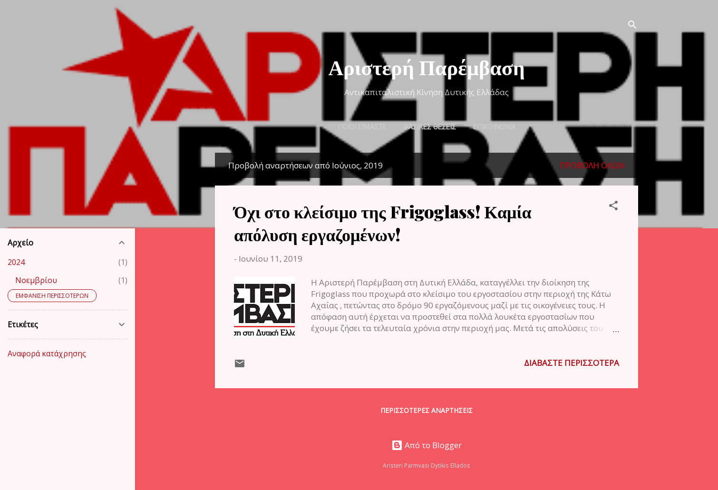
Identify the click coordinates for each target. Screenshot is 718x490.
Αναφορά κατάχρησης (47, 353)
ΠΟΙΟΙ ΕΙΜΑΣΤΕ (362, 127)
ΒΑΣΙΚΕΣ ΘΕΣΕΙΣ (430, 127)
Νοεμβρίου (36, 280)
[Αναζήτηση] (632, 25)
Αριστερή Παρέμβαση (426, 66)
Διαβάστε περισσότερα (571, 362)
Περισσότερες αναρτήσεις (426, 410)
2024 (16, 262)
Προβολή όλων (592, 165)
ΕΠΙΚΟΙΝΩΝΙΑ (494, 127)
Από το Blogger (426, 445)
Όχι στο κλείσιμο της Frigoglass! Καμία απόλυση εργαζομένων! (383, 222)
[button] (613, 207)
